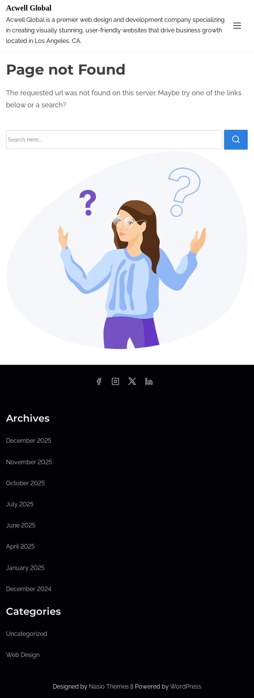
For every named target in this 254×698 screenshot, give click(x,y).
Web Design (23, 654)
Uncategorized (26, 633)
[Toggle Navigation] (237, 25)
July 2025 (20, 504)
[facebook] (99, 383)
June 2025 (20, 525)
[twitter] (132, 383)
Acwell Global (29, 8)
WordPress (185, 686)
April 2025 (20, 546)
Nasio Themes (109, 686)
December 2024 (28, 589)
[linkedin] (149, 383)
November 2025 (29, 462)
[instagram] (115, 383)
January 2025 (25, 568)
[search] (236, 140)
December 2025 (28, 440)
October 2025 (25, 483)
